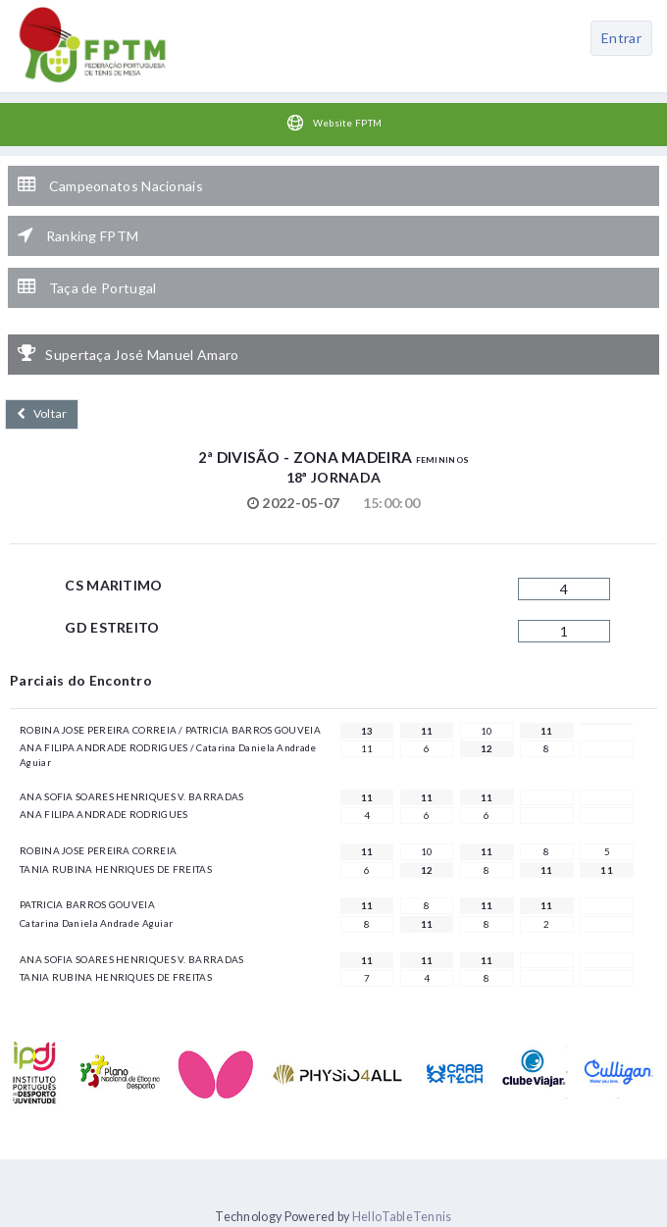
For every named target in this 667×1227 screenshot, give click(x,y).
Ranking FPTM (78, 235)
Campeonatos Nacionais (110, 185)
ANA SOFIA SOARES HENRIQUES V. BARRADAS (131, 796)
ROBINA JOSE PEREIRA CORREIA (98, 850)
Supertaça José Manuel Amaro (128, 354)
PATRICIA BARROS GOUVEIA (87, 904)
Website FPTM (334, 122)
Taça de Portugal (87, 287)
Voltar (42, 413)
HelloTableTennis (402, 1216)
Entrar (621, 37)
